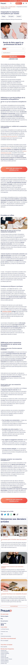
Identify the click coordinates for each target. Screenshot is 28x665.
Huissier (19, 16)
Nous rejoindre (4, 646)
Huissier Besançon (5, 661)
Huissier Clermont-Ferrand (6, 659)
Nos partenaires (4, 621)
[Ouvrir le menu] (26, 3)
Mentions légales (4, 616)
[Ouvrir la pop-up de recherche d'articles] (10, 3)
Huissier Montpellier (5, 653)
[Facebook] (3, 624)
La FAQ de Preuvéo (5, 629)
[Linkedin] (1, 624)
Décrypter (11, 16)
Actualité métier (12, 6)
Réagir (3, 16)
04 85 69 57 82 (23, 0)
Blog (6, 6)
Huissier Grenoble (4, 657)
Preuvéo (2, 6)
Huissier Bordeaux (4, 651)
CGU (2, 633)
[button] (13, 49)
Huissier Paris (3, 650)
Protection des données (6, 636)
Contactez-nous (4, 631)
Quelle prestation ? (6, 47)
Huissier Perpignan (5, 660)
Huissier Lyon (3, 654)
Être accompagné (4, 640)
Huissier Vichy (4, 663)
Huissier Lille (3, 656)
